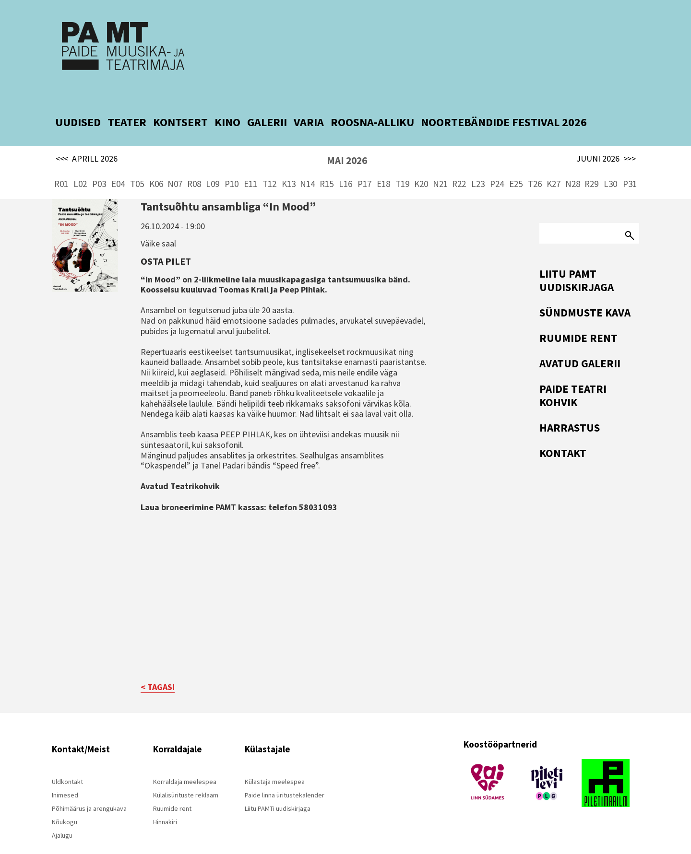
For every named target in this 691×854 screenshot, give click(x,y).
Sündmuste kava (585, 292)
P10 (231, 163)
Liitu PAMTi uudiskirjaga (277, 788)
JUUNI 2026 (606, 138)
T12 (269, 163)
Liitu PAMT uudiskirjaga (576, 259)
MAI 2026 (347, 139)
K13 (289, 163)
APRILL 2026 (87, 138)
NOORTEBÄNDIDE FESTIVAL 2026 (504, 101)
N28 (572, 163)
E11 (250, 163)
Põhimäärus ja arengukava (89, 788)
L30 (610, 163)
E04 (118, 163)
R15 (327, 163)
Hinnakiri (165, 801)
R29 (591, 163)
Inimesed (65, 775)
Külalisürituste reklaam (185, 775)
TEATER (126, 101)
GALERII (267, 101)
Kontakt (562, 432)
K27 (553, 163)
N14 (307, 163)
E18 (383, 163)
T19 (402, 163)
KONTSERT (180, 101)
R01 (61, 163)
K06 (156, 163)
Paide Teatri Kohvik (573, 374)
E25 (516, 163)
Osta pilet (166, 240)
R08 (194, 163)
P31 (630, 163)
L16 (345, 163)
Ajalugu (62, 815)
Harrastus (569, 407)
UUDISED (78, 101)
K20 (421, 163)
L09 (212, 163)
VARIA (309, 101)
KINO (227, 101)
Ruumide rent (578, 317)
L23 (478, 163)
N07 (174, 163)
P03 (99, 163)
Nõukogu (64, 801)
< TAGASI (158, 666)
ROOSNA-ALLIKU (372, 101)
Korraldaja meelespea (184, 761)
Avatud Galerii (579, 343)
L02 (80, 163)
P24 (497, 163)
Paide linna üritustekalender (284, 775)
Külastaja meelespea (275, 761)
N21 (440, 163)
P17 (364, 163)
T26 (535, 163)
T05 (137, 163)
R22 (459, 163)
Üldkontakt (67, 761)
